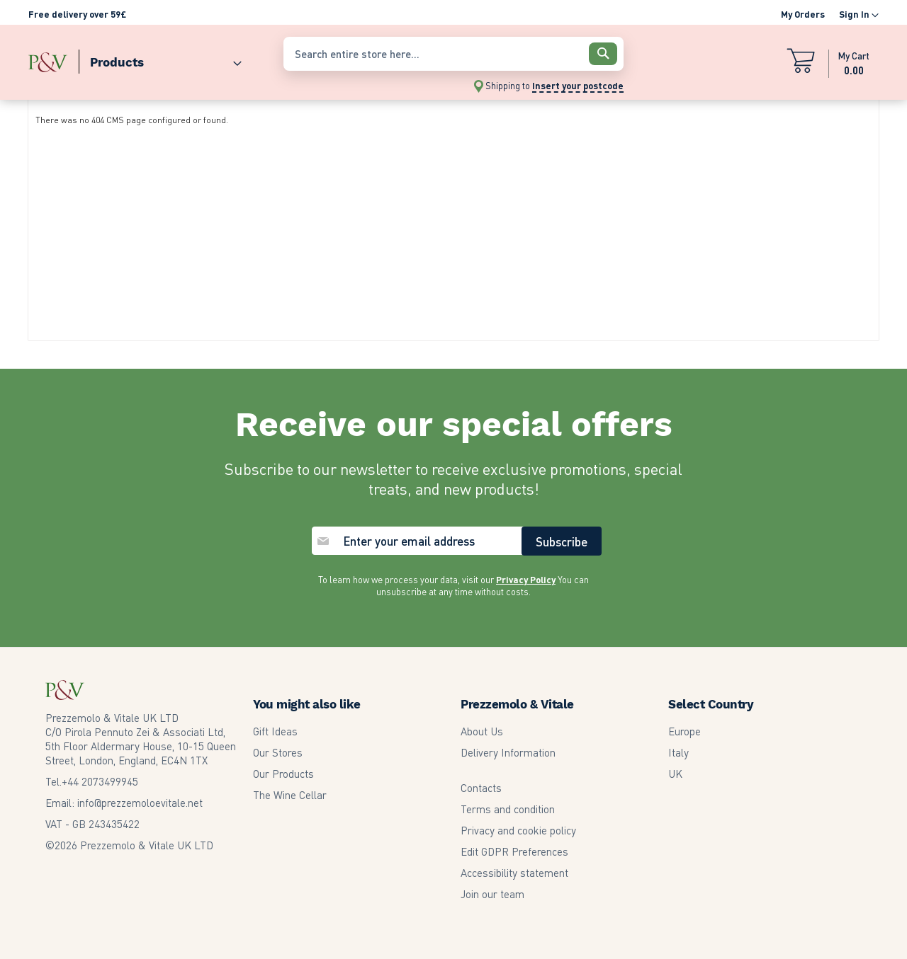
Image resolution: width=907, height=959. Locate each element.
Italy (678, 752)
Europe (684, 731)
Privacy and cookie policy (518, 830)
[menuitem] (160, 59)
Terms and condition (508, 809)
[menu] (148, 59)
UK (675, 773)
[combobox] (453, 54)
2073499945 (100, 781)
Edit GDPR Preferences (514, 851)
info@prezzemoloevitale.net (140, 803)
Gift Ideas (275, 731)
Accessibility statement (514, 873)
